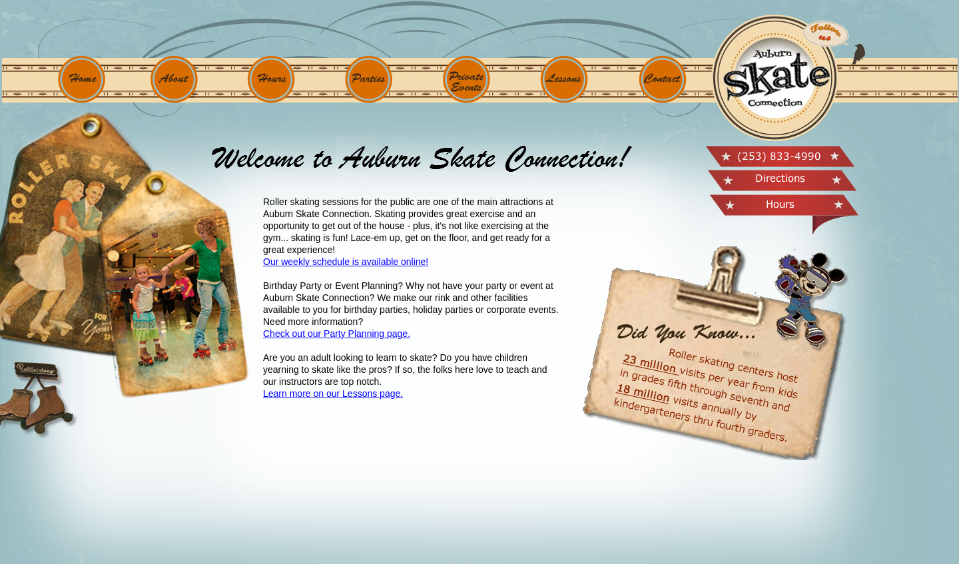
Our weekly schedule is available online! (345, 261)
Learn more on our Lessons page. (333, 393)
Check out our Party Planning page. (336, 333)
